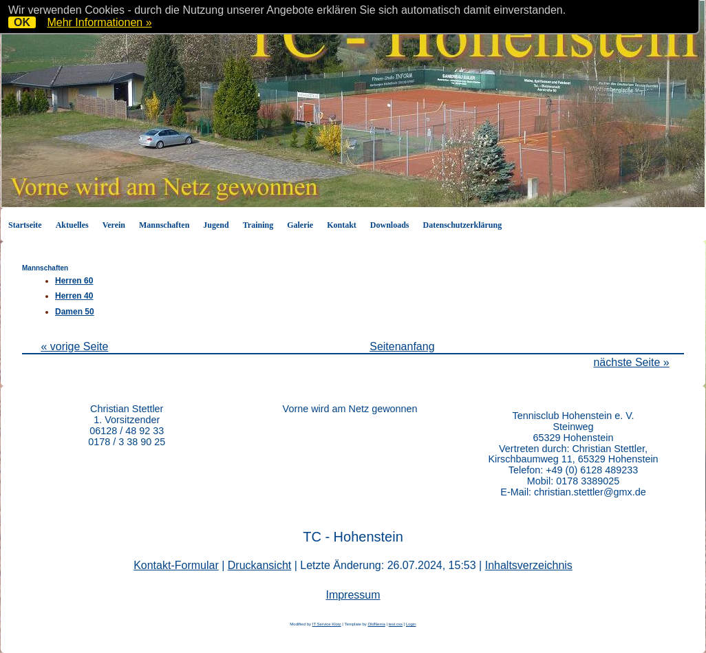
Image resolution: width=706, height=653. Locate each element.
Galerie (300, 225)
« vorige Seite (74, 346)
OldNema (376, 624)
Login (411, 624)
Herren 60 (74, 281)
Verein (114, 225)
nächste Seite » (631, 362)
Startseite (25, 225)
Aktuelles (72, 225)
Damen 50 (74, 312)
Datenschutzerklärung (462, 225)
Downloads (389, 225)
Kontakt (341, 225)
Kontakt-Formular (176, 565)
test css (396, 624)
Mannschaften (164, 225)
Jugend (215, 225)
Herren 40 (74, 296)
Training (258, 225)
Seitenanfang (402, 346)
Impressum (352, 595)
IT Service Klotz (326, 624)
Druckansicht (259, 565)
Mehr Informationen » (99, 22)
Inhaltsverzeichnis (529, 565)
